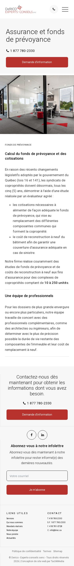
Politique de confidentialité (26, 551)
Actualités (11, 538)
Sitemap (57, 551)
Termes (47, 551)
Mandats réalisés (15, 526)
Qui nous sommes (15, 522)
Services (10, 518)
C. (54, 530)
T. (54, 518)
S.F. (56, 522)
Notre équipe (12, 530)
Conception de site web (33, 561)
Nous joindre (12, 534)
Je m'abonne (37, 489)
